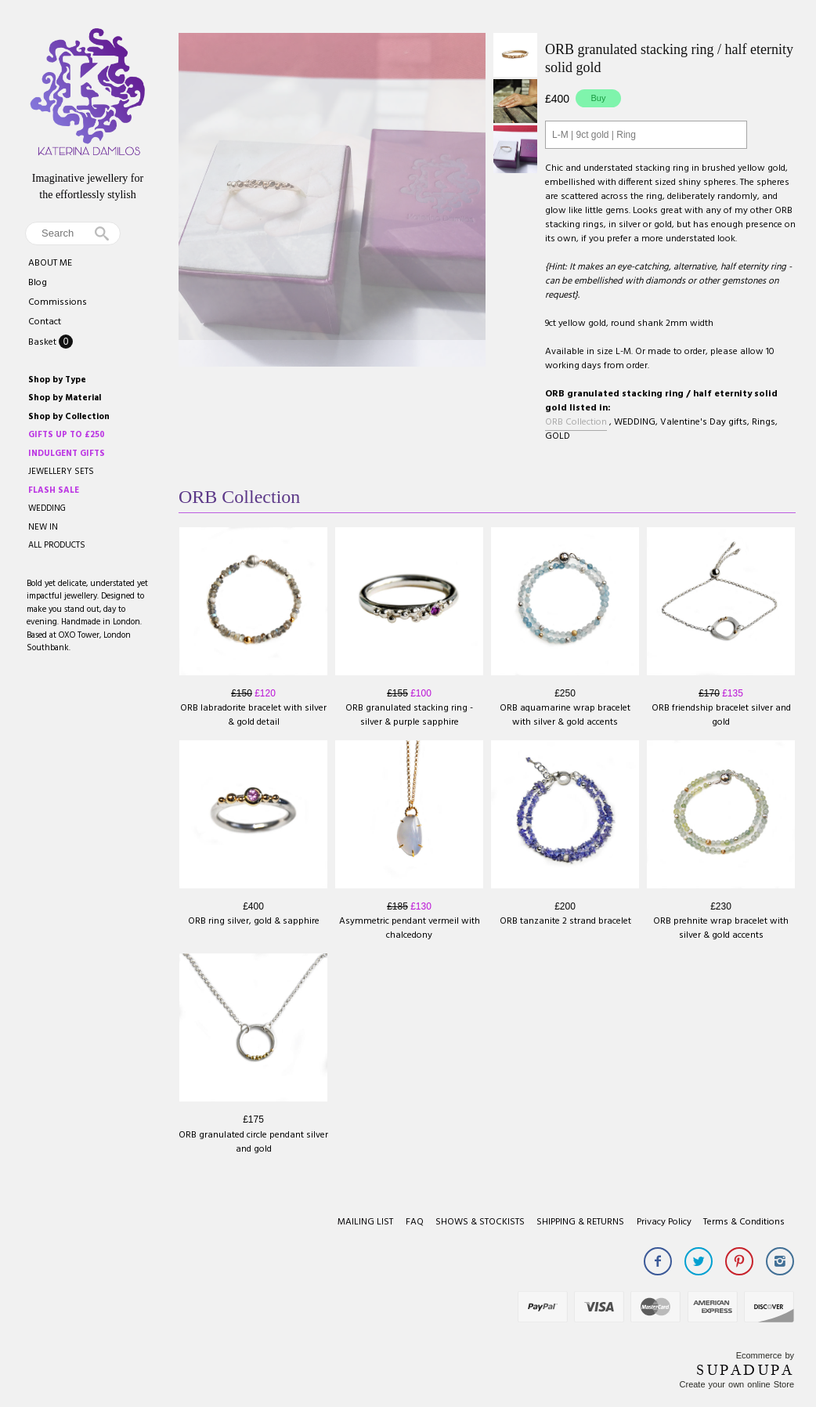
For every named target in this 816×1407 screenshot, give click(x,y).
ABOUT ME (50, 263)
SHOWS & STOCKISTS (480, 1222)
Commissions (57, 302)
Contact (44, 322)
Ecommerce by (765, 1355)
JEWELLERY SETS (61, 472)
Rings (763, 422)
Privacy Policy (664, 1222)
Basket (43, 342)
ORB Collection (576, 422)
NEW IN (43, 527)
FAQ (415, 1222)
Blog (37, 283)
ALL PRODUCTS (56, 545)
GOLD (557, 436)
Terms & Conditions (744, 1222)
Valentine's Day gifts (703, 422)
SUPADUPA (745, 1370)
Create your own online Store (737, 1384)
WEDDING (47, 508)
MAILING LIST (365, 1222)
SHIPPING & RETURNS (580, 1222)
